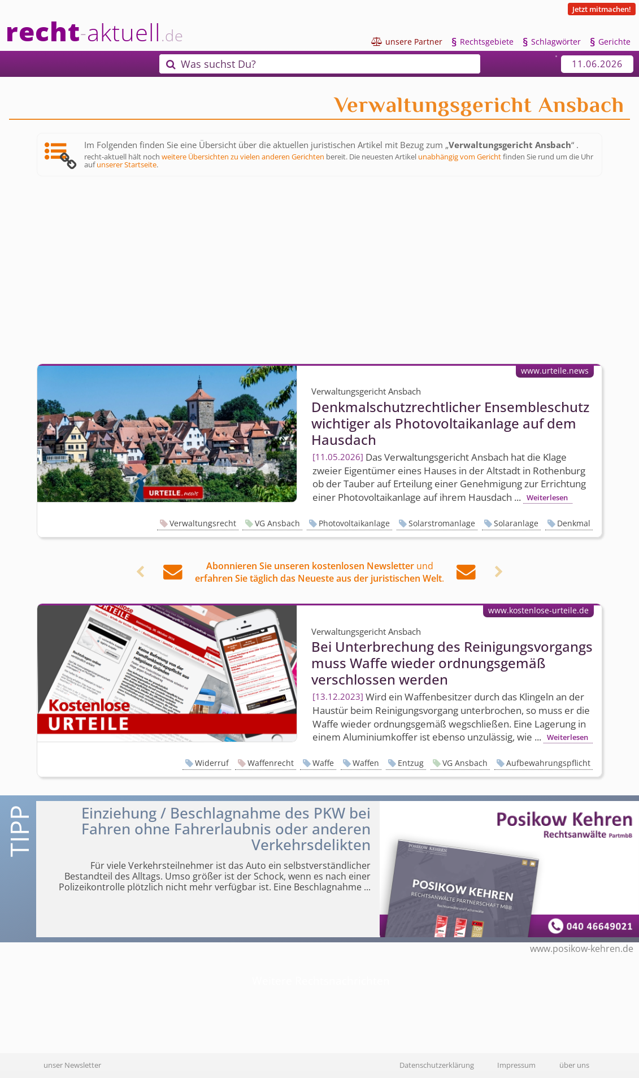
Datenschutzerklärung (436, 1065)
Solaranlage (516, 523)
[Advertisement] (319, 270)
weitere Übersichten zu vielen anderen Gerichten (243, 156)
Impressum (516, 1065)
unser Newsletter (72, 1065)
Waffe (323, 762)
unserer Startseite (127, 164)
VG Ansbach (277, 523)
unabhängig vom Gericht (459, 156)
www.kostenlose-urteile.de (538, 610)
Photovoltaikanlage (354, 523)
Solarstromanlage (441, 523)
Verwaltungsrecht (202, 523)
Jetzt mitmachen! (601, 9)
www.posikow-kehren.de (581, 948)
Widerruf (212, 762)
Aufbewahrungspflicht (548, 762)
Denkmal (573, 523)
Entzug (411, 762)
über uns (574, 1065)
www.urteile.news (555, 370)
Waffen (366, 762)
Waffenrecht (270, 762)
